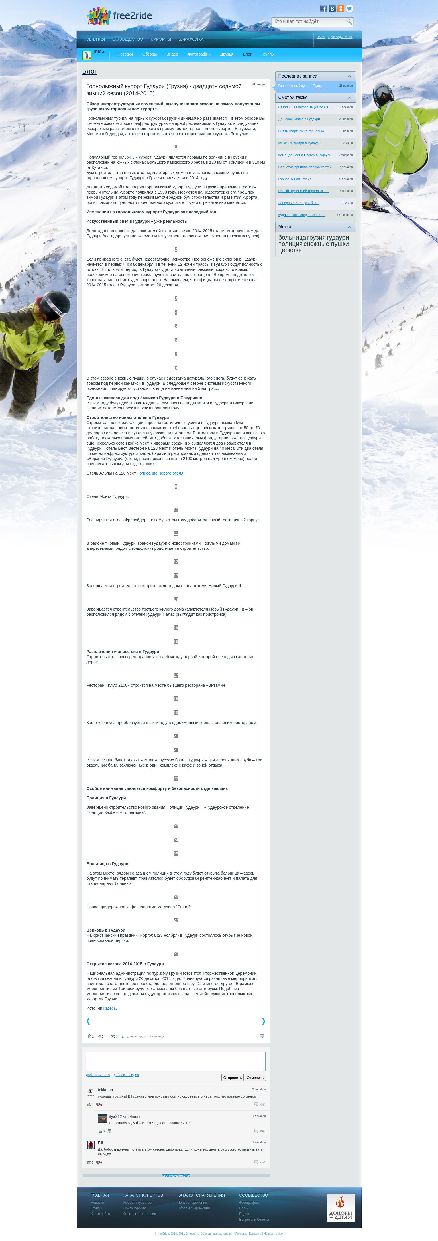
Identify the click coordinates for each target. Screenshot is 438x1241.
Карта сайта (100, 1214)
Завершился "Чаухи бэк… (298, 203)
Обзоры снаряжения (193, 1208)
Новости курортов (137, 1202)
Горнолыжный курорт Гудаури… (303, 86)
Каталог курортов (143, 1195)
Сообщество (127, 39)
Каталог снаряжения (201, 1195)
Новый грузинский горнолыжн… (303, 191)
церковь (290, 250)
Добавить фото (98, 1075)
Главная (95, 39)
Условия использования (217, 1233)
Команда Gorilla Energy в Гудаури (304, 155)
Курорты (161, 39)
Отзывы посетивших (139, 1214)
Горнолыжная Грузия (294, 179)
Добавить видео (126, 1075)
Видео (172, 54)
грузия (143, 1036)
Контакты (255, 1233)
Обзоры (149, 54)
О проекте (192, 1233)
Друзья (226, 54)
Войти (321, 37)
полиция (290, 243)
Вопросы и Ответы (254, 1220)
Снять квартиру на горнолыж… (303, 131)
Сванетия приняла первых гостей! (305, 167)
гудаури (131, 1036)
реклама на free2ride (176, 1175)
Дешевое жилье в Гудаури (299, 119)
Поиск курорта (134, 1208)
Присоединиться (340, 37)
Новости (97, 1202)
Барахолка (190, 39)
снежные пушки (326, 243)
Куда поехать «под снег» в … (301, 215)
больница (157, 1036)
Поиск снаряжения (192, 1202)
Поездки (125, 54)
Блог (247, 54)
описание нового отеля (161, 473)
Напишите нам (273, 1233)
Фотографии (199, 54)
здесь (110, 1008)
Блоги (243, 1208)
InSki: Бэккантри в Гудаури (299, 143)
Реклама (241, 1233)
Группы (268, 54)
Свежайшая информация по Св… (305, 107)
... (167, 1036)
